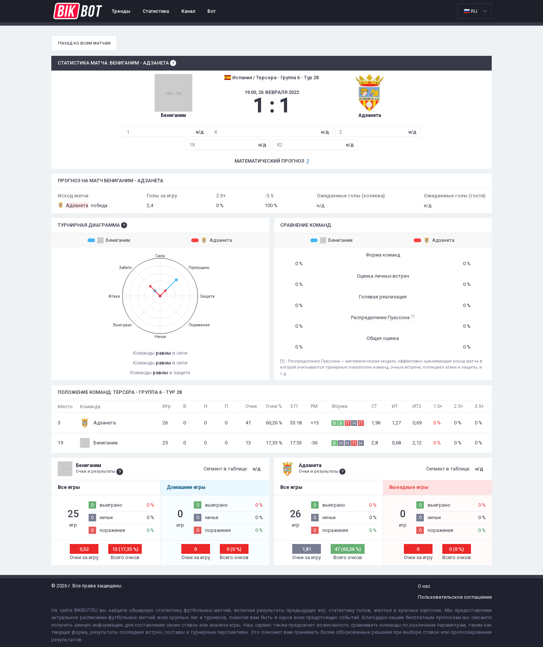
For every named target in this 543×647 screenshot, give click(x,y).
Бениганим (108, 240)
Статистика (156, 11)
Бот (211, 11)
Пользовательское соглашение (455, 597)
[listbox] (474, 11)
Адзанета (211, 240)
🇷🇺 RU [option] (470, 11)
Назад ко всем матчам (84, 43)
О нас (424, 586)
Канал (188, 11)
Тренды (121, 11)
